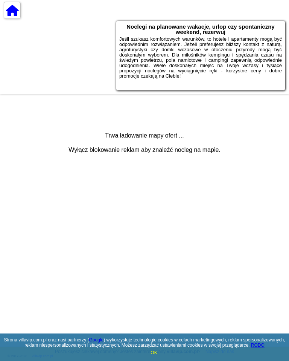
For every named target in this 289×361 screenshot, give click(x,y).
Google (96, 340)
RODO (258, 345)
